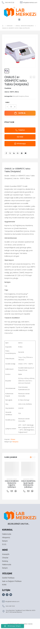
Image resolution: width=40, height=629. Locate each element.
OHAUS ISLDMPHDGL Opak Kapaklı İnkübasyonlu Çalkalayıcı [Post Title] (28, 484)
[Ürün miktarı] (11, 106)
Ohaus (27, 96)
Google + (18, 153)
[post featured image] (11, 469)
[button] (31, 457)
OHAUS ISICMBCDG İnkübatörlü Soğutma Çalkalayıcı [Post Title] (12, 484)
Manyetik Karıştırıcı (18, 96)
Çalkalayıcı (10, 479)
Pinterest (21, 153)
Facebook (6, 153)
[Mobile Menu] (20, 19)
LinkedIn (14, 153)
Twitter (10, 153)
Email (25, 153)
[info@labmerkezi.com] (28, 2)
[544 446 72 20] (8, 2)
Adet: (7, 102)
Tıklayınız (15, 442)
